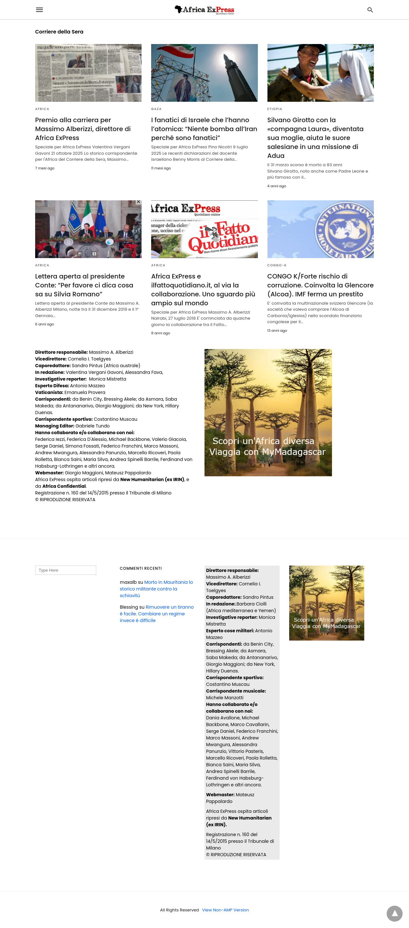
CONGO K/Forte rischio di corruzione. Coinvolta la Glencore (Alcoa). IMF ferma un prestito (320, 285)
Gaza (156, 109)
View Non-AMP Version (225, 910)
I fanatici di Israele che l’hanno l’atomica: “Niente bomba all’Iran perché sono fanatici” (204, 128)
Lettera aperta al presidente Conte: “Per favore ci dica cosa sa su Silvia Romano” (84, 285)
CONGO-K (277, 265)
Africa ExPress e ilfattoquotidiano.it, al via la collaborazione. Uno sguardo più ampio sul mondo (203, 290)
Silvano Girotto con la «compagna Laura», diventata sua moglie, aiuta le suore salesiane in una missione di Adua (315, 137)
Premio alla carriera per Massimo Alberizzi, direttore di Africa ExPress (83, 128)
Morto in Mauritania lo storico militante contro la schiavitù (156, 589)
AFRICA (42, 109)
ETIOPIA (274, 109)
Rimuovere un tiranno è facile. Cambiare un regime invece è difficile (157, 614)
